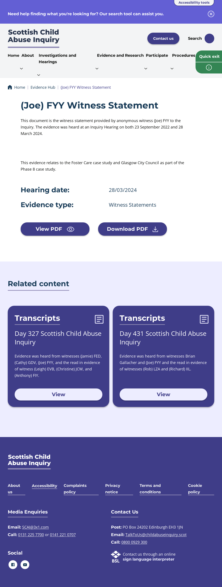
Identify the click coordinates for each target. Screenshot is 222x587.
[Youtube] (25, 564)
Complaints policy (75, 488)
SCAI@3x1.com (35, 527)
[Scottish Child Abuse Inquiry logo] (33, 38)
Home (13, 55)
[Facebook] (13, 564)
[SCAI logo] (29, 461)
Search (195, 38)
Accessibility (44, 485)
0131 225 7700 (31, 534)
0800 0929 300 (134, 542)
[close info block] (211, 14)
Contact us (163, 38)
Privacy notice (112, 488)
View (58, 394)
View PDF (55, 229)
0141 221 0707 (63, 534)
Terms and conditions (150, 488)
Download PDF (132, 229)
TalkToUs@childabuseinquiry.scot (156, 534)
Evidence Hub (43, 87)
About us (14, 488)
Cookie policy (195, 488)
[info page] (209, 67)
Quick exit (209, 56)
